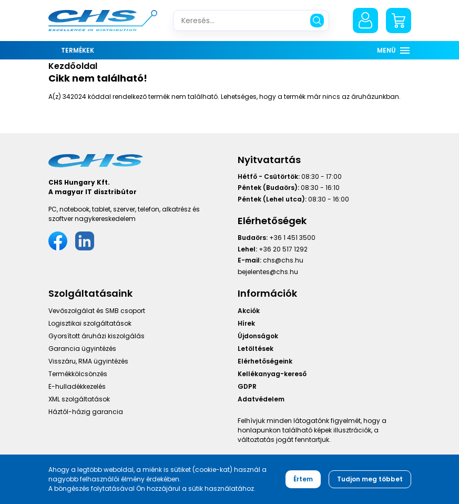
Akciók (249, 310)
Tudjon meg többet (370, 479)
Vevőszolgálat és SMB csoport (96, 310)
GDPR (247, 386)
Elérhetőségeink (265, 361)
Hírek (246, 323)
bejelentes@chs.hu (268, 271)
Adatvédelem (261, 399)
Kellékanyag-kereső (272, 373)
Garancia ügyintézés (82, 348)
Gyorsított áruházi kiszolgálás (96, 335)
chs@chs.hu (283, 260)
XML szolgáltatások (79, 399)
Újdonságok (258, 335)
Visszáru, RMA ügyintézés (88, 361)
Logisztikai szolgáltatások (89, 323)
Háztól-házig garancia (85, 411)
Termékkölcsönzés (77, 373)
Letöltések (255, 348)
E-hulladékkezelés (77, 386)
